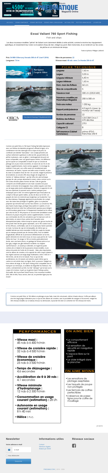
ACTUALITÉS (69, 22)
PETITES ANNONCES (83, 22)
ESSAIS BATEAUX (22, 22)
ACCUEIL (10, 22)
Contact (41, 444)
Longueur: (10, 60)
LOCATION (97, 22)
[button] (9, 96)
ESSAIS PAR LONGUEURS (53, 22)
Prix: (8, 57)
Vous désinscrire (12, 456)
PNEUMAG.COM (49, 469)
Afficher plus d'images (78, 267)
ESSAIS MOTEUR (36, 22)
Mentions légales (45, 447)
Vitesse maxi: (61, 60)
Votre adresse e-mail (21, 448)
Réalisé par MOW (45, 449)
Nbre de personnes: (64, 57)
